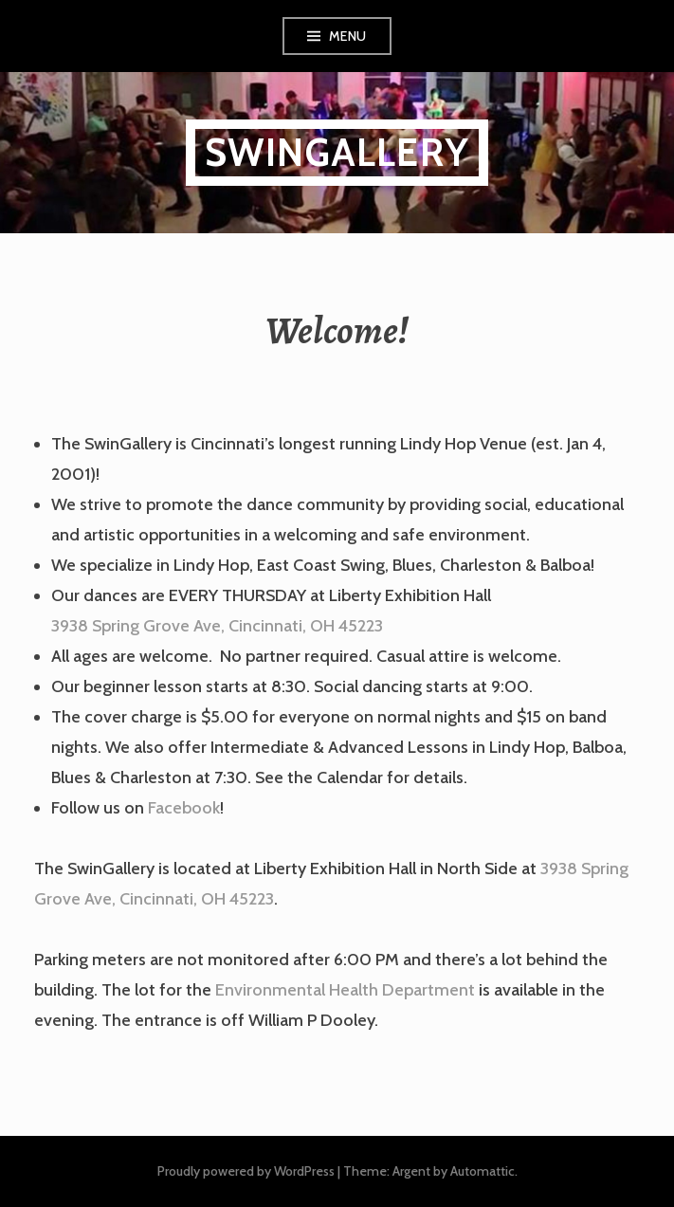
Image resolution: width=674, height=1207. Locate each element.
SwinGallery (337, 152)
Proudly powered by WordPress (246, 1171)
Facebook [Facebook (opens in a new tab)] (184, 807)
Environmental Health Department (345, 989)
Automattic (482, 1171)
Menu (348, 36)
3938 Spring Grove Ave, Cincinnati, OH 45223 (217, 625)
